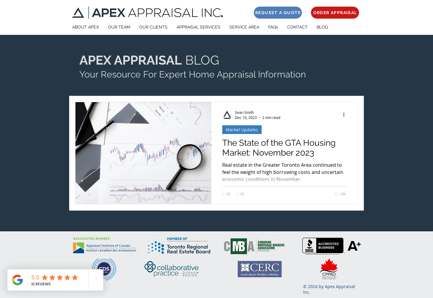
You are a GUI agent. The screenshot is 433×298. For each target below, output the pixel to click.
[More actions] (345, 114)
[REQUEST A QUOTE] (278, 13)
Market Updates (242, 129)
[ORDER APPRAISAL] (335, 13)
